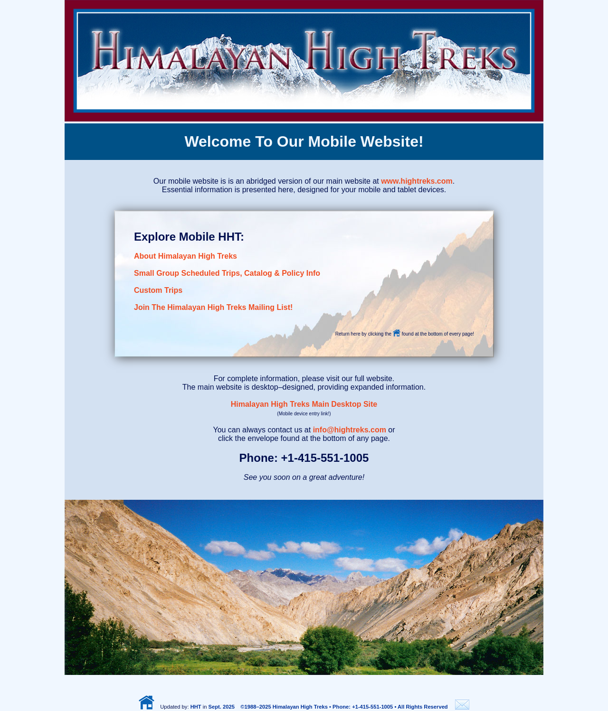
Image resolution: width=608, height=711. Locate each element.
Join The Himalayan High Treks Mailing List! (213, 307)
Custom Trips (158, 290)
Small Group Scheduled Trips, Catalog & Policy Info (227, 273)
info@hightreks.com (349, 430)
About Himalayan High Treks (185, 256)
